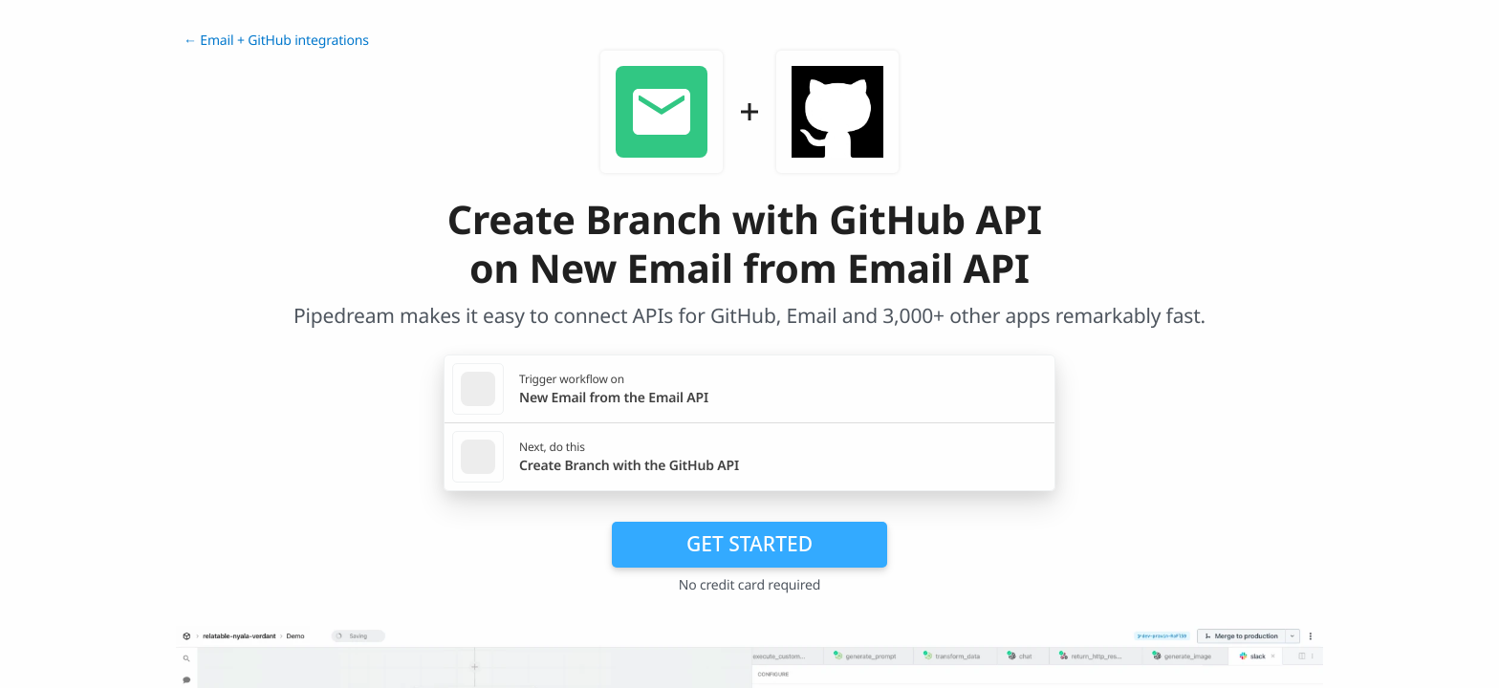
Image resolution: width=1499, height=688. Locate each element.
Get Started (749, 543)
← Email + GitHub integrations (276, 41)
